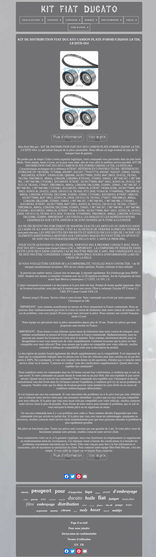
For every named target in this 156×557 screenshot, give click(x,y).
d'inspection (75, 492)
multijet (117, 510)
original (61, 499)
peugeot (41, 491)
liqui (88, 492)
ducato (75, 498)
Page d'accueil (79, 522)
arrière (97, 493)
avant (106, 492)
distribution (68, 504)
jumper (114, 499)
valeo (84, 505)
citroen (66, 510)
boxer (95, 509)
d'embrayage (125, 491)
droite (26, 499)
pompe (119, 505)
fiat (102, 498)
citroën (24, 492)
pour (60, 491)
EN (76, 544)
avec (43, 499)
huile (90, 498)
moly (83, 510)
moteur (54, 510)
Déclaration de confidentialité (79, 533)
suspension (41, 510)
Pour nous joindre (79, 528)
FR (82, 544)
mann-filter (128, 499)
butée (129, 504)
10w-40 (109, 505)
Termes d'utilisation (79, 539)
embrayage (46, 504)
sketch (106, 511)
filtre (30, 504)
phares (100, 505)
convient (52, 499)
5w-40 (92, 506)
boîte (75, 511)
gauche (34, 499)
